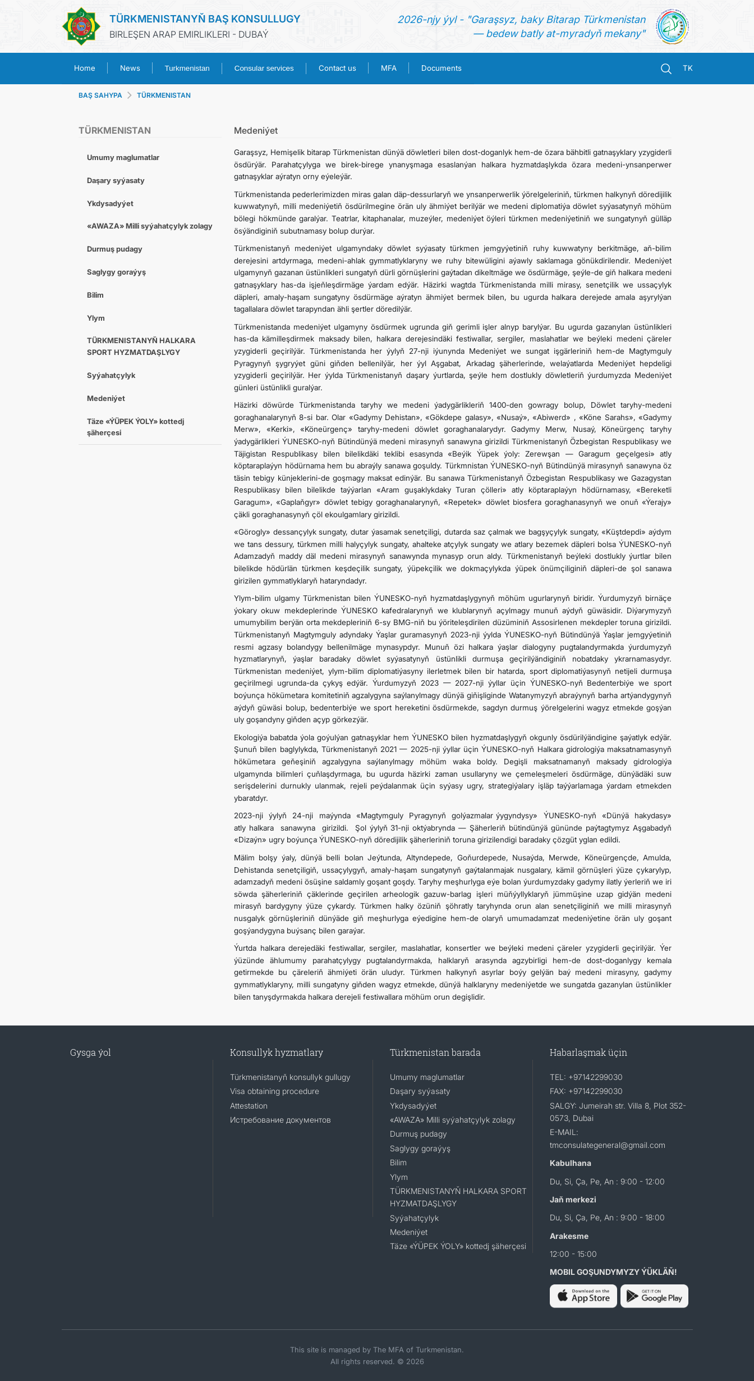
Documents (441, 67)
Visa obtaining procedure (274, 1091)
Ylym (96, 317)
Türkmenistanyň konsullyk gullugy (290, 1077)
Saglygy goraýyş (116, 271)
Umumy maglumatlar (123, 157)
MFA (389, 67)
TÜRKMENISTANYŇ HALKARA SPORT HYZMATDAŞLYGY (141, 346)
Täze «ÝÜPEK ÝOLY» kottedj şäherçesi (135, 427)
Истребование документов (280, 1119)
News (130, 67)
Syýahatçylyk (111, 375)
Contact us (337, 67)
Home (84, 67)
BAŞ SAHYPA (100, 95)
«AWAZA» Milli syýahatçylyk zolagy (150, 225)
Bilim (95, 294)
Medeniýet (106, 398)
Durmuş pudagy (114, 248)
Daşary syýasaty (116, 180)
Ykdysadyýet (110, 203)
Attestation (249, 1105)
